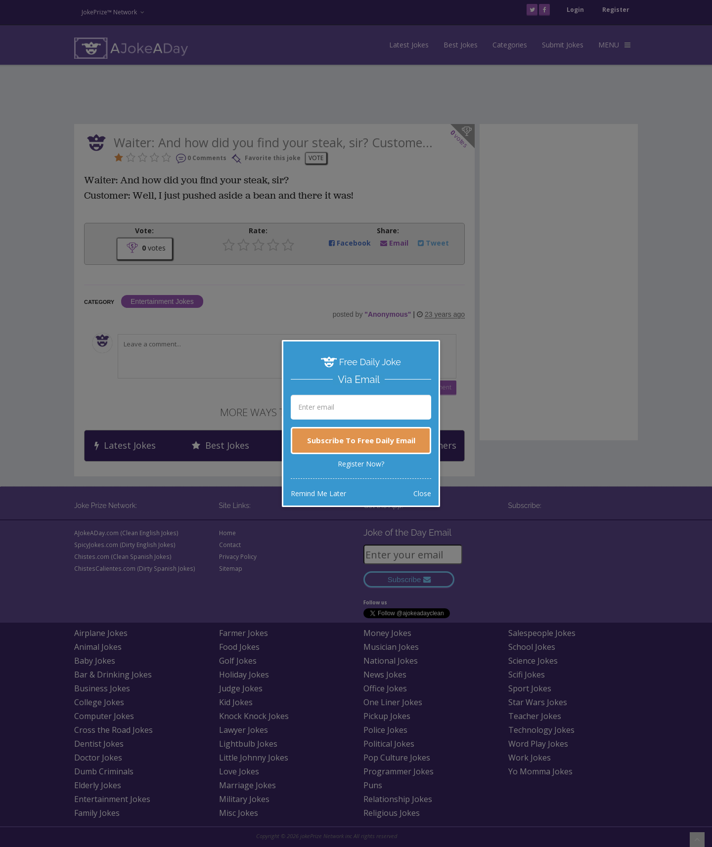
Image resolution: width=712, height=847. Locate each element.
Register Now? (361, 463)
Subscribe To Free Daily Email (361, 440)
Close (422, 493)
